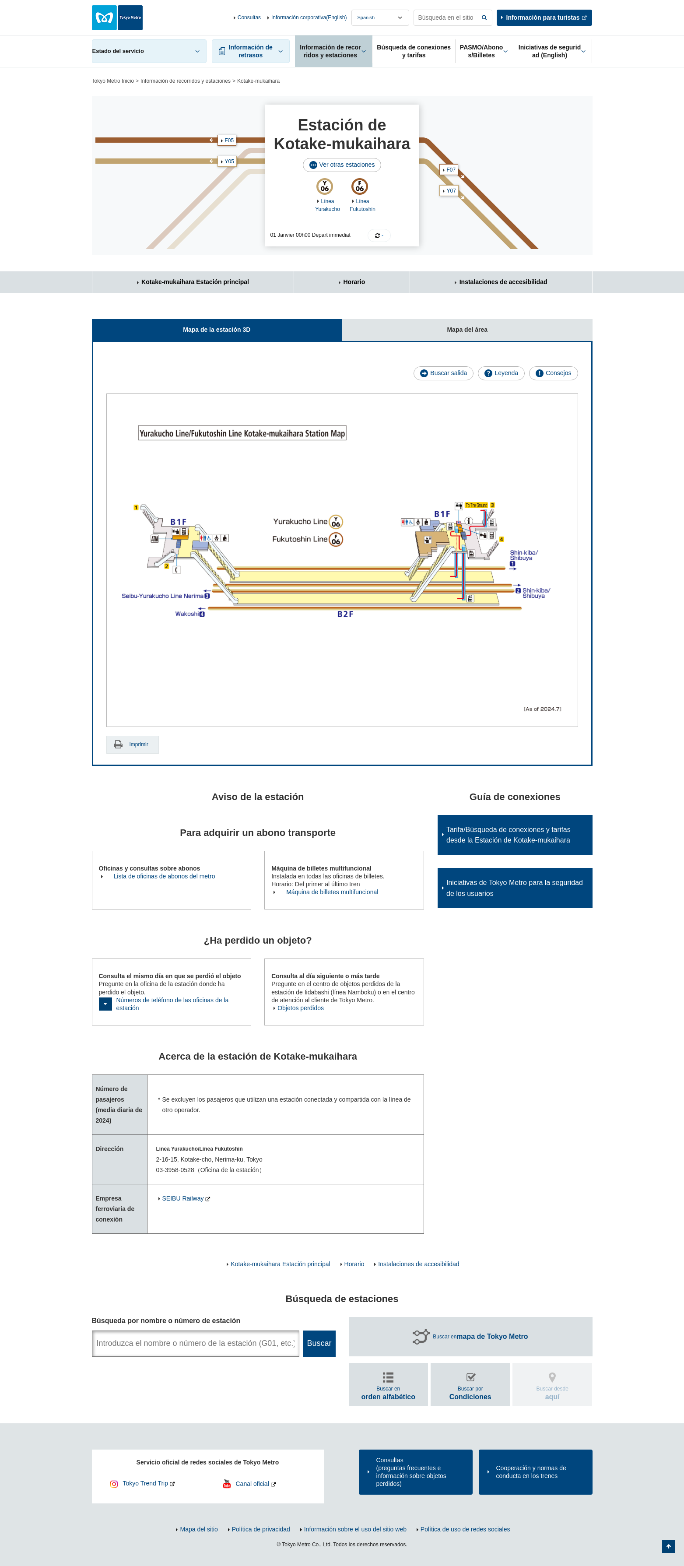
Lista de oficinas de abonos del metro (164, 876)
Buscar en (480, 1337)
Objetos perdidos (300, 1007)
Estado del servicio (118, 51)
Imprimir (139, 744)
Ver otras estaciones (347, 164)
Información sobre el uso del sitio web (355, 1529)
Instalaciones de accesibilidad (503, 281)
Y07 (451, 191)
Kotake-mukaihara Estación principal (195, 281)
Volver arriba (668, 1546)
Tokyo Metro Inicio (113, 81)
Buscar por (470, 1393)
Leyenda (506, 372)
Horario (354, 281)
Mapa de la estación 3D (171, 326)
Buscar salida (448, 372)
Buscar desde (552, 1393)
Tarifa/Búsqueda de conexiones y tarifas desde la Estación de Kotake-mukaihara (508, 835)
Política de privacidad (261, 1529)
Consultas (249, 17)
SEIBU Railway (183, 1198)
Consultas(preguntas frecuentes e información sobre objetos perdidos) (411, 1472)
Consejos (558, 372)
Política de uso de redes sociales (465, 1529)
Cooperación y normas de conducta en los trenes (531, 1471)
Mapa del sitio (198, 1529)
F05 (229, 140)
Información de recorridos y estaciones (185, 81)
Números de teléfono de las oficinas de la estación (172, 1004)
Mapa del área (415, 326)
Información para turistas (543, 17)
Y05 (229, 161)
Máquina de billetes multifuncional (332, 891)
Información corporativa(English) (309, 17)
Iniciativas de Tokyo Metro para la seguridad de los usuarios (514, 888)
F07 (451, 170)
